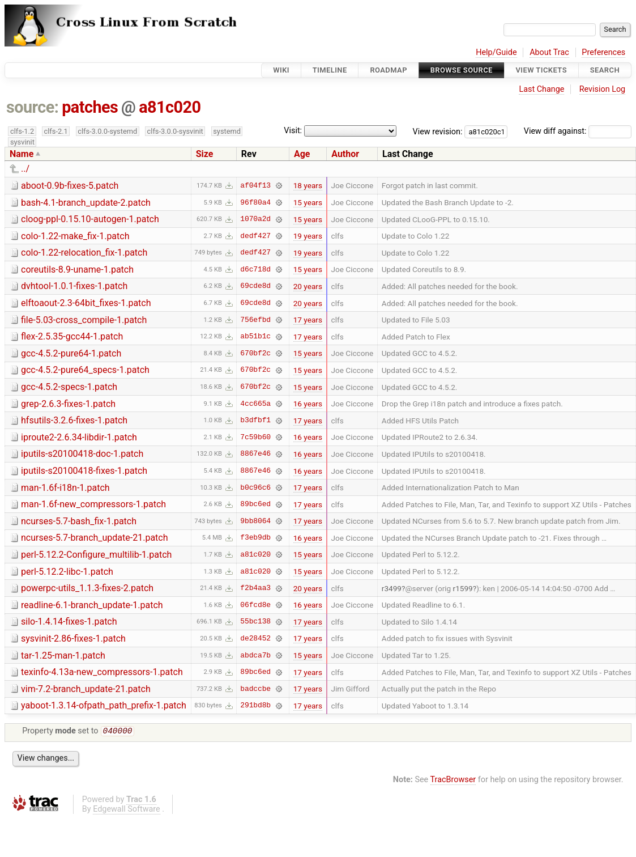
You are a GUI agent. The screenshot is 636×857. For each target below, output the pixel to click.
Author (345, 154)
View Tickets (541, 70)
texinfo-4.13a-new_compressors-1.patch (102, 672)
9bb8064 (255, 521)
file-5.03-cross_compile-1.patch (84, 320)
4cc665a (255, 403)
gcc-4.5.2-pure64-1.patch (71, 353)
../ (25, 168)
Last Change (541, 89)
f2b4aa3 (255, 588)
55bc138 (255, 622)
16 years (307, 403)
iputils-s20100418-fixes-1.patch (84, 470)
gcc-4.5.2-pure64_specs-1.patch (85, 369)
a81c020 (169, 107)
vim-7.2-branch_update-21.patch (86, 689)
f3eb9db (255, 538)
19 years (307, 235)
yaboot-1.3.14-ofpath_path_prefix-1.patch (103, 705)
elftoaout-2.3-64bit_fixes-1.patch (86, 303)
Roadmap (388, 70)
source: (32, 107)
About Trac (549, 52)
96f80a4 (255, 202)
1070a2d (255, 219)
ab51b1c (255, 337)
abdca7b (255, 655)
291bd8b (255, 706)
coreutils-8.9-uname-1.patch (77, 269)
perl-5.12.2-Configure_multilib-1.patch (96, 554)
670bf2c (255, 353)
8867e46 (255, 454)
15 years (307, 202)
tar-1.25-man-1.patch (63, 655)
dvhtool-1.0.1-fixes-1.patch (74, 286)
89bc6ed (255, 504)
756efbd (255, 320)
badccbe (255, 689)
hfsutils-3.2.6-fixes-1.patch (74, 420)
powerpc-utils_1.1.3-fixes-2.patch (87, 588)
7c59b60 (255, 437)
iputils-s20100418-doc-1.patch (82, 453)
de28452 (255, 638)
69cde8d (255, 286)
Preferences (603, 52)
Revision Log (602, 89)
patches (90, 107)
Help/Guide (496, 52)
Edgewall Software (126, 810)
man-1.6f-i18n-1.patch (65, 487)
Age (302, 154)
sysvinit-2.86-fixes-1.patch (73, 638)
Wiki (281, 70)
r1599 (463, 588)
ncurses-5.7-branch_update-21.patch (94, 537)
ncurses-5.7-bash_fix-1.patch (78, 521)
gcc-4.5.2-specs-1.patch (69, 386)
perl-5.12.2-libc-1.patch (67, 571)
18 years (307, 185)
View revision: (438, 131)
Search (605, 70)
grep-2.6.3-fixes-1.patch (68, 403)
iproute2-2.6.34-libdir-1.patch (79, 437)
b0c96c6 (255, 487)
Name (21, 154)
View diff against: (577, 131)
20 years (307, 286)
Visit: (293, 130)
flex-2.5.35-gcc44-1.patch (72, 336)
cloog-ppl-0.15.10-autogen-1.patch (90, 219)
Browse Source (461, 70)
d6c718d (255, 269)
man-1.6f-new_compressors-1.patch (93, 504)
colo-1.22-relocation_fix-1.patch (84, 252)
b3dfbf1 (255, 420)
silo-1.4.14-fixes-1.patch (69, 621)
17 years (307, 319)
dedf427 (255, 236)
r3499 (392, 588)
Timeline (330, 70)
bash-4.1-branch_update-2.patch (86, 202)
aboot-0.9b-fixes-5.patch (69, 185)
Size (205, 154)
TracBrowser (453, 781)
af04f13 (255, 185)
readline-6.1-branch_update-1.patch (92, 605)
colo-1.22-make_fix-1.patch (75, 236)
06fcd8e (255, 605)
